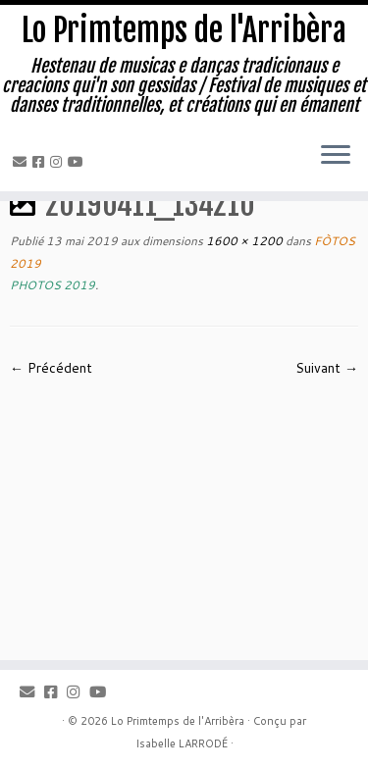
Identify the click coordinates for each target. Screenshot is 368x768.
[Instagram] (59, 162)
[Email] (22, 162)
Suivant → (326, 368)
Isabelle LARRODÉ (181, 743)
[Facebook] (41, 162)
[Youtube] (78, 162)
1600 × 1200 (243, 240)
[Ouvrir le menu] (335, 156)
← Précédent (51, 368)
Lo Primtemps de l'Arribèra (184, 30)
